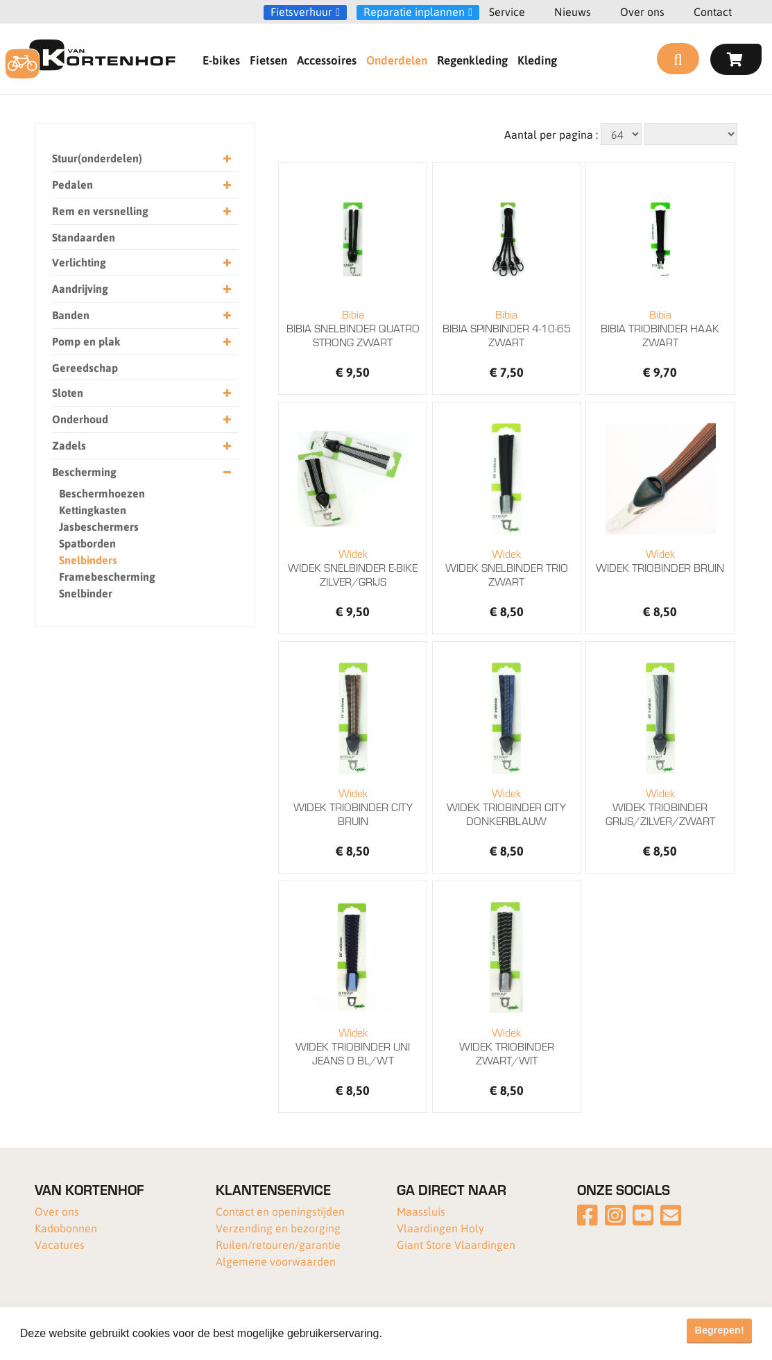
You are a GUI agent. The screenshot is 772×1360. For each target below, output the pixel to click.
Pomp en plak (141, 342)
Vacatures (60, 1244)
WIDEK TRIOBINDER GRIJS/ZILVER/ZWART (660, 807)
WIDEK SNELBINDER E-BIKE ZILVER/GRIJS (353, 567)
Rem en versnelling (141, 211)
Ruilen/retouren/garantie (278, 1244)
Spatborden (87, 543)
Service (507, 11)
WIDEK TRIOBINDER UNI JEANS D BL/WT (353, 1046)
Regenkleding (472, 59)
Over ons (642, 11)
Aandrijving (141, 289)
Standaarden (83, 237)
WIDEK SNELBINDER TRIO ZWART (507, 567)
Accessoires (327, 59)
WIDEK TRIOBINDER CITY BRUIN (353, 807)
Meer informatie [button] (425, 1333)
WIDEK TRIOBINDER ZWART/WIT (507, 1046)
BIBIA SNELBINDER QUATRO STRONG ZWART (353, 328)
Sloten (141, 393)
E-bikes (221, 59)
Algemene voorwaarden (276, 1261)
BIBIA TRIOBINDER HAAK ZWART (660, 328)
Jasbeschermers (99, 526)
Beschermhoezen (102, 493)
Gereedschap (85, 367)
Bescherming (141, 472)
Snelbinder (85, 593)
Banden (141, 315)
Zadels (141, 446)
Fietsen (268, 59)
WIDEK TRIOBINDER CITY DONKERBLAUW (507, 807)
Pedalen (141, 185)
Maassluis (421, 1211)
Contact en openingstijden (280, 1211)
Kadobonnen (66, 1228)
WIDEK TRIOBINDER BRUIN (660, 561)
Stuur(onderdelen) (141, 158)
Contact (713, 11)
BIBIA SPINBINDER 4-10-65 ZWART (507, 328)
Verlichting (141, 262)
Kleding (537, 59)
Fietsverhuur (301, 12)
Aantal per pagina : (551, 134)
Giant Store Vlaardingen (456, 1244)
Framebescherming (107, 576)
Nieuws (572, 11)
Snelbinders (88, 559)
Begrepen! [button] (719, 1330)
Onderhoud (141, 419)
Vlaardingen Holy (440, 1228)
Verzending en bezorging (278, 1228)
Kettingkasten (92, 509)
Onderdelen (396, 59)
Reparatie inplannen (414, 12)
